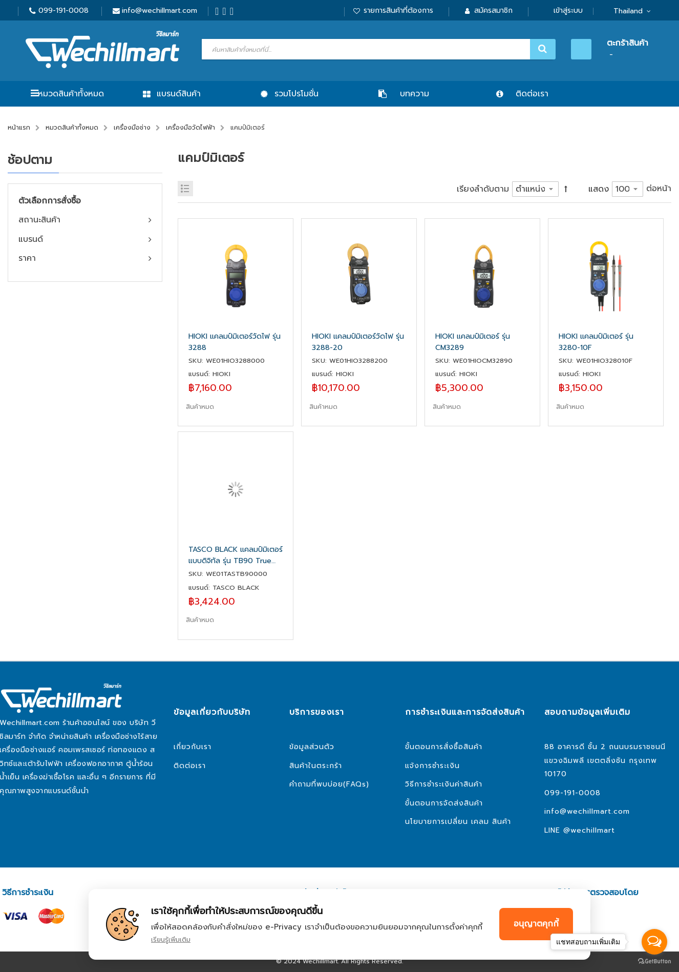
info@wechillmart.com (159, 10)
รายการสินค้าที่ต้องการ (398, 10)
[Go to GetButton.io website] (654, 961)
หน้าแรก (19, 127)
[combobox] (377, 49)
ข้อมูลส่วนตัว (311, 746)
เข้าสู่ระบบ (568, 10)
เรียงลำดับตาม (483, 189)
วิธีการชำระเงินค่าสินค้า (443, 784)
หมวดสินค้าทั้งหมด (71, 94)
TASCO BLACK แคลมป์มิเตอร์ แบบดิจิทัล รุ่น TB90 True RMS (235, 555)
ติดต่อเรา (190, 765)
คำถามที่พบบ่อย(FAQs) (329, 784)
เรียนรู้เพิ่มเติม (170, 939)
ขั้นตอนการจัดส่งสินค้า (444, 803)
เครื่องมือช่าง (132, 127)
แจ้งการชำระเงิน (432, 765)
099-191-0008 (63, 10)
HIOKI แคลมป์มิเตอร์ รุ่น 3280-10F (596, 342)
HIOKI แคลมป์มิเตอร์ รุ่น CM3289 (472, 342)
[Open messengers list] (654, 942)
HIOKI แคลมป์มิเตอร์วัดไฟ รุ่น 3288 (234, 342)
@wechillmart (589, 830)
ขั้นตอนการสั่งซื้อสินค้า (443, 746)
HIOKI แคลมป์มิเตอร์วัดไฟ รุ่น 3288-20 (358, 342)
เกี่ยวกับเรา (192, 746)
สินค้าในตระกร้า (315, 765)
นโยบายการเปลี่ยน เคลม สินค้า (458, 821)
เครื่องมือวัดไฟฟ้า (190, 127)
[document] (339, 924)
